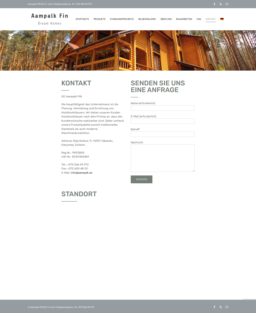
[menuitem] (222, 19)
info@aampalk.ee (81, 172)
